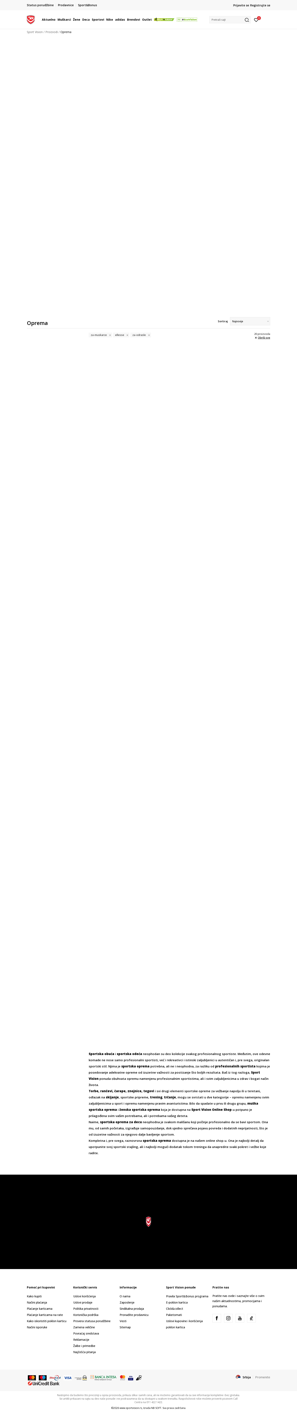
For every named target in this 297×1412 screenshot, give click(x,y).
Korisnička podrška (85, 1315)
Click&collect (174, 1309)
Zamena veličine (84, 1327)
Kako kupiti (34, 1296)
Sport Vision (35, 32)
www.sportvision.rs (131, 1408)
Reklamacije (81, 1340)
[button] (230, 19)
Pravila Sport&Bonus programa (187, 1296)
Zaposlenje (127, 1302)
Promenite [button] (262, 1377)
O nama (125, 1296)
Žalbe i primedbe (84, 1346)
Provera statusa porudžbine (92, 1321)
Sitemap (125, 1327)
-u (213, 1109)
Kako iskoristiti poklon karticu (46, 1321)
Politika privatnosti (85, 1309)
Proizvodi (51, 32)
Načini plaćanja (37, 1302)
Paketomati (174, 1315)
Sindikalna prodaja (132, 1309)
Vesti (123, 1321)
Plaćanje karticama (39, 1309)
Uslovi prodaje (82, 1302)
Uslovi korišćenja (84, 1296)
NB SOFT (156, 1408)
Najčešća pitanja (84, 1352)
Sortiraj (223, 321)
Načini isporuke (37, 1327)
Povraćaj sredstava (86, 1333)
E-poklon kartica (177, 1302)
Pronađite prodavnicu (134, 1315)
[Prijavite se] (256, 20)
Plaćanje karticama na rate (45, 1315)
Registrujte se (260, 5)
